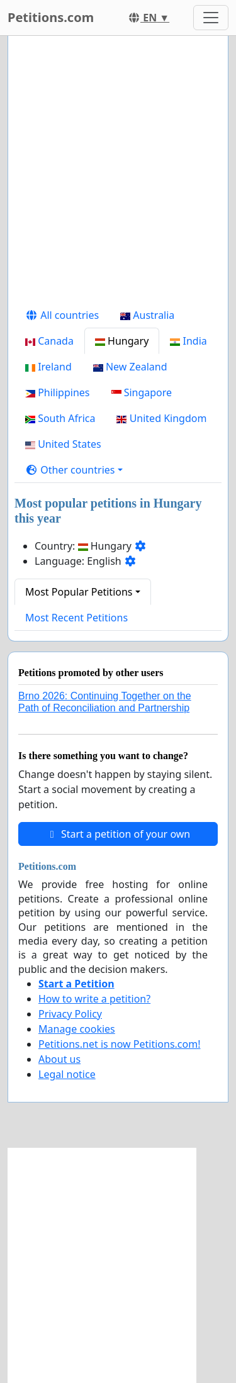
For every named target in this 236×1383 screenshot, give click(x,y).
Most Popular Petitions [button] (79, 592)
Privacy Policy (70, 1014)
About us (59, 1059)
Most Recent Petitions (76, 618)
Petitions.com (51, 17)
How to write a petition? (94, 999)
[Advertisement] (118, 174)
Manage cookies (76, 1029)
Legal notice (67, 1074)
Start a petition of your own (118, 834)
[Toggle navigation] (210, 17)
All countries (62, 315)
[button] (73, 470)
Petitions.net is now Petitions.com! (119, 1044)
